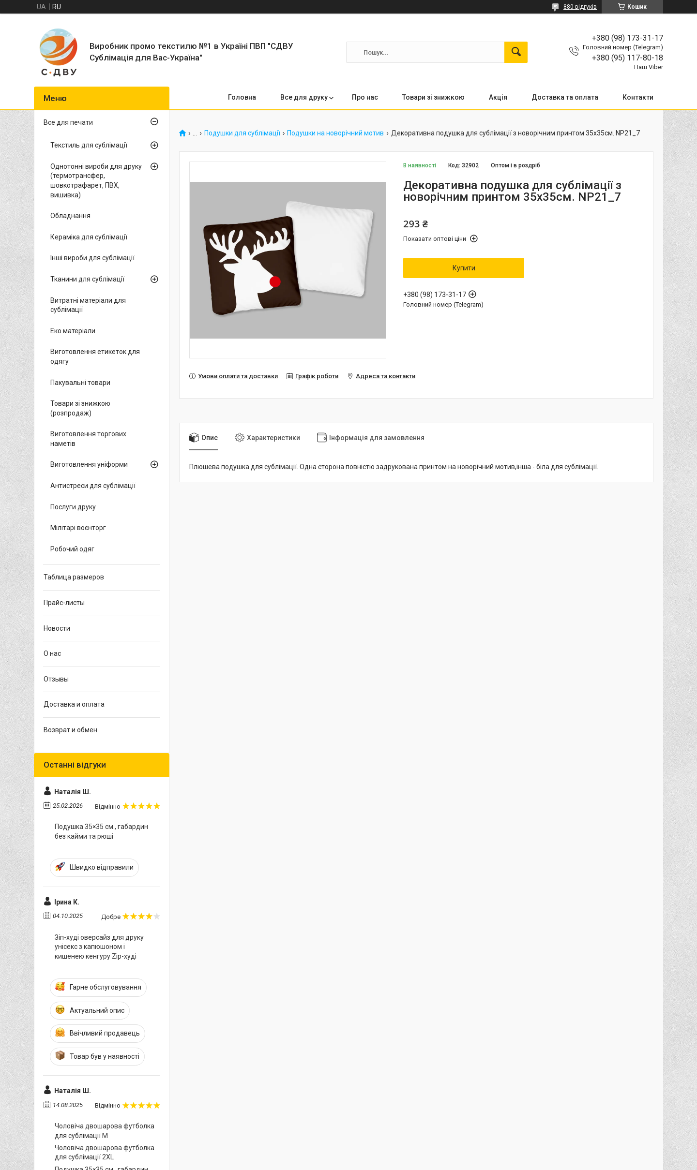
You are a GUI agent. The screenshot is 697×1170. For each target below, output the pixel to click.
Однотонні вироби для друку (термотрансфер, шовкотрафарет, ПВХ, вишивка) (96, 181)
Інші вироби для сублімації (92, 258)
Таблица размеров (74, 577)
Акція (498, 97)
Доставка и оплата (74, 704)
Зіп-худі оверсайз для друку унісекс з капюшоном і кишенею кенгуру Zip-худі (99, 946)
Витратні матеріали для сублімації (88, 305)
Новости (57, 628)
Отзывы (56, 679)
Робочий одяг (72, 549)
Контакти (637, 97)
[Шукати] (516, 52)
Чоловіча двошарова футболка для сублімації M (104, 1131)
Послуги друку (73, 507)
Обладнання (70, 216)
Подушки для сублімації (242, 133)
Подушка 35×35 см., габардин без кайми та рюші (101, 831)
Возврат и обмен (70, 730)
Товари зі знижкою (433, 97)
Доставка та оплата (564, 97)
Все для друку (304, 97)
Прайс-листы (64, 603)
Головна (242, 97)
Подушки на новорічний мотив (335, 133)
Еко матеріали (72, 331)
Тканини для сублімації (87, 279)
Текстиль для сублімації (88, 145)
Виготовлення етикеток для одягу (95, 356)
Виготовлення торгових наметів (88, 438)
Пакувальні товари (80, 382)
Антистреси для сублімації (93, 485)
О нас (52, 653)
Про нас (365, 97)
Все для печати (68, 122)
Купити (464, 268)
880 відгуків (580, 6)
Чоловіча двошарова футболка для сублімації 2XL (104, 1152)
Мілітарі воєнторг (78, 528)
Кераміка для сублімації (88, 237)
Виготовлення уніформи (89, 464)
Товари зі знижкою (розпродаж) (80, 408)
